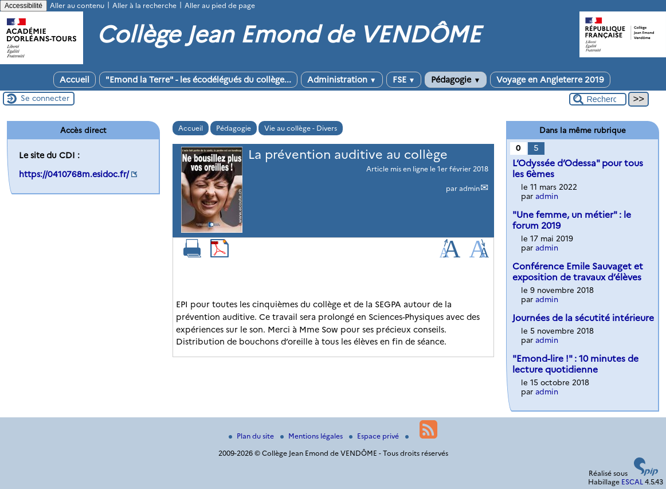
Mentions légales (312, 436)
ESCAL (632, 482)
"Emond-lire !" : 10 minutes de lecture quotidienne (575, 364)
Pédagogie (455, 80)
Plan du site (252, 436)
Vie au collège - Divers (300, 128)
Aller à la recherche (144, 5)
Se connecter (45, 98)
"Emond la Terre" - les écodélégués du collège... (198, 80)
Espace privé (375, 436)
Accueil (74, 80)
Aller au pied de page (220, 5)
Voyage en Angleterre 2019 (550, 80)
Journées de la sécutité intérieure (583, 317)
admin (469, 188)
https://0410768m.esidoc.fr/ (74, 174)
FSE (404, 80)
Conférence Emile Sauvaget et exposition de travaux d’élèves (577, 272)
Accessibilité (23, 6)
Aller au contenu (77, 5)
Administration (342, 80)
